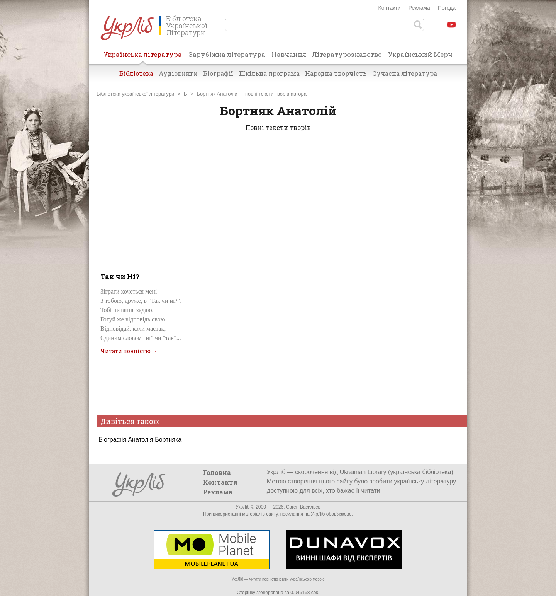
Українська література (142, 57)
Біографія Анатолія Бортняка (139, 439)
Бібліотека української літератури (135, 94)
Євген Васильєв (303, 507)
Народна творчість (336, 73)
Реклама (419, 7)
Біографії (218, 73)
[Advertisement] (278, 200)
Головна (217, 472)
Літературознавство (347, 54)
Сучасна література (404, 73)
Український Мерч (420, 54)
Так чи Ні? (119, 276)
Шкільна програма (269, 73)
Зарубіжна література (226, 54)
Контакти (389, 7)
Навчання (288, 54)
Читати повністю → (128, 351)
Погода (447, 7)
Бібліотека (136, 73)
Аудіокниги (178, 73)
